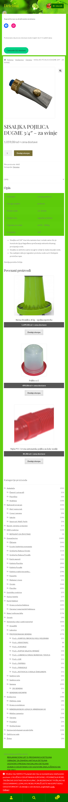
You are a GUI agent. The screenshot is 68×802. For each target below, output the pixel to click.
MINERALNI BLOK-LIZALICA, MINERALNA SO (27, 709)
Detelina (11, 5)
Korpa (52, 796)
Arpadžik (13, 626)
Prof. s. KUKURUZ (19, 647)
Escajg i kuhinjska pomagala (20, 546)
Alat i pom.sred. (15, 509)
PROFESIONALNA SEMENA (20, 634)
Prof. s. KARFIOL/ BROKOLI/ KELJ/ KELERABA (30, 638)
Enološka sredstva (14, 592)
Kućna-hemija (12, 597)
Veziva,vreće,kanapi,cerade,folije (20, 730)
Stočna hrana (14, 726)
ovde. (52, 786)
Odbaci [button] (6, 790)
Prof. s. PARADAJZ (19, 667)
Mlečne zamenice (16, 713)
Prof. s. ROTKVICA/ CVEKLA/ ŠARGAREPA (29, 672)
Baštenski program (14, 505)
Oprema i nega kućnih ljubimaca (22, 609)
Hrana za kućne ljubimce (19, 605)
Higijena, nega (15, 701)
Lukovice (13, 630)
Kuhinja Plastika (16, 563)
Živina (9, 738)
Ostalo (12, 584)
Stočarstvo (19, 60)
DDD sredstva (12, 530)
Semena (12, 684)
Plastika (12, 588)
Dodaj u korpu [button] (34, 332)
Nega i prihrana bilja (15, 613)
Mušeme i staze (15, 580)
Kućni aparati (14, 559)
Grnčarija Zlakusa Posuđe (19, 555)
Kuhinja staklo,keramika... (19, 572)
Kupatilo (13, 576)
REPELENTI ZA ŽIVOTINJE (20, 534)
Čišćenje (12, 542)
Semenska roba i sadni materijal (20, 622)
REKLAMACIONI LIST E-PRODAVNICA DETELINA (29, 757)
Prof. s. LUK (16, 659)
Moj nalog (11, 798)
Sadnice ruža (14, 676)
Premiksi (13, 722)
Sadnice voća (14, 680)
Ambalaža (11, 488)
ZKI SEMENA (17, 688)
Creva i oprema (15, 513)
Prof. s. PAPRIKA (18, 663)
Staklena (13, 501)
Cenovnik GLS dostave (16, 50)
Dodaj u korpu (23, 153)
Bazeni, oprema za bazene (17, 526)
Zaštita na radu (13, 734)
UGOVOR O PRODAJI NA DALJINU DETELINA (28, 763)
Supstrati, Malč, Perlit (18, 521)
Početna (10, 60)
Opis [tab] (6, 179)
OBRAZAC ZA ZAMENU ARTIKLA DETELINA (27, 760)
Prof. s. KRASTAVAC (20, 642)
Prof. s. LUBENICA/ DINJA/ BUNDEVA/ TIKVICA (31, 655)
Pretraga (34, 798)
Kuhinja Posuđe (15, 567)
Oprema (29, 60)
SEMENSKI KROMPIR (18, 692)
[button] (60, 71)
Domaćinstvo (12, 538)
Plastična (13, 497)
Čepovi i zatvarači (16, 492)
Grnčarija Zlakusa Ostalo (19, 551)
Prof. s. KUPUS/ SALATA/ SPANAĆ (25, 651)
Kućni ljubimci (12, 601)
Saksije (12, 517)
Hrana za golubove (17, 705)
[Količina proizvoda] (8, 153)
